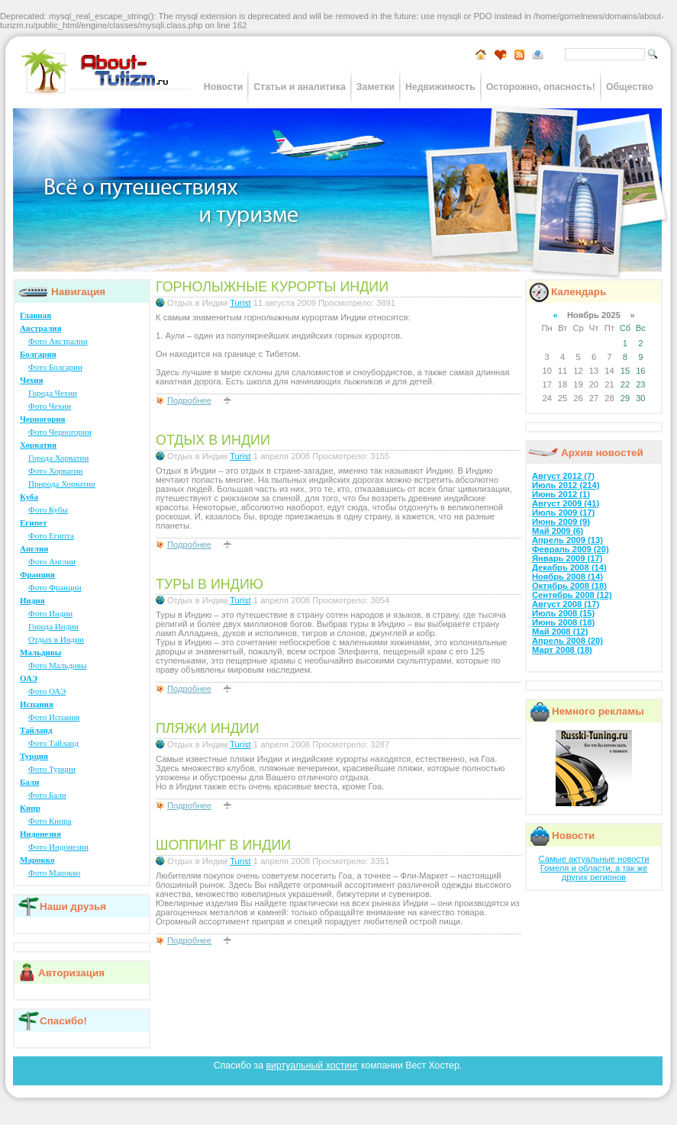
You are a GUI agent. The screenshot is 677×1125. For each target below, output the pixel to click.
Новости (223, 87)
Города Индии (53, 626)
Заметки (375, 87)
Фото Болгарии (55, 366)
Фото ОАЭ (47, 691)
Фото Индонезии (58, 846)
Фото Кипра (49, 820)
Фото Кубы (48, 509)
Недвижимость (440, 87)
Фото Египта (51, 535)
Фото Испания (53, 717)
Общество (629, 87)
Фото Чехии (49, 405)
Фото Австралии (58, 341)
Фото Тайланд (53, 742)
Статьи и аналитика (299, 87)
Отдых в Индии (56, 639)
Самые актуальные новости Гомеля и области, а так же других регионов (594, 868)
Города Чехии (52, 392)
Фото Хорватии (55, 470)
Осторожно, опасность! (540, 87)
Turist (240, 302)
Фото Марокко (54, 872)
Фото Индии (50, 613)
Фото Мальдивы (57, 665)
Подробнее (189, 400)
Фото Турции (52, 768)
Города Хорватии (58, 457)
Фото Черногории (60, 431)
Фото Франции (55, 587)
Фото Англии (52, 561)
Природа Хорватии (61, 483)
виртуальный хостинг (312, 1065)
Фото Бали (47, 794)
